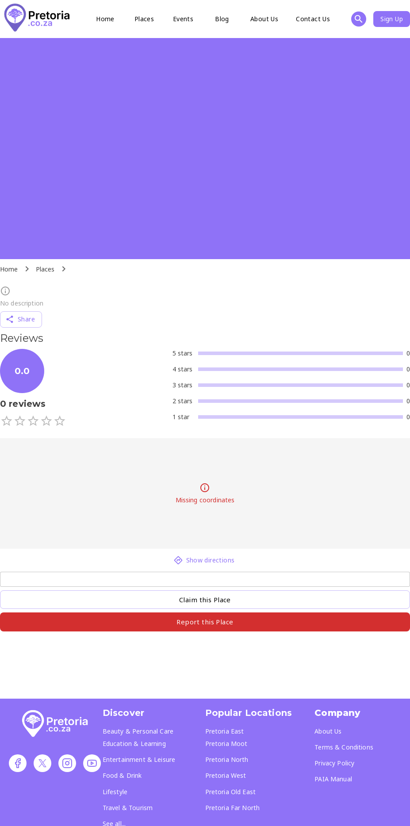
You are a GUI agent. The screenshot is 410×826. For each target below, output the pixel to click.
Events (183, 19)
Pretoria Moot (226, 743)
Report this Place (204, 621)
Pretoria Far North (232, 807)
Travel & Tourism (128, 807)
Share (20, 319)
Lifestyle (115, 792)
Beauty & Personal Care (138, 731)
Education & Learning (134, 743)
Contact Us (313, 19)
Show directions (204, 560)
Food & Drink (122, 775)
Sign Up (391, 19)
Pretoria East (224, 731)
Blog (222, 19)
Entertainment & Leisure (139, 759)
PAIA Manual (333, 779)
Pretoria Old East (230, 792)
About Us (264, 19)
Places (144, 19)
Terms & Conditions (343, 747)
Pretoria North (227, 759)
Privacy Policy (334, 763)
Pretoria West (225, 775)
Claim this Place (205, 599)
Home (105, 19)
